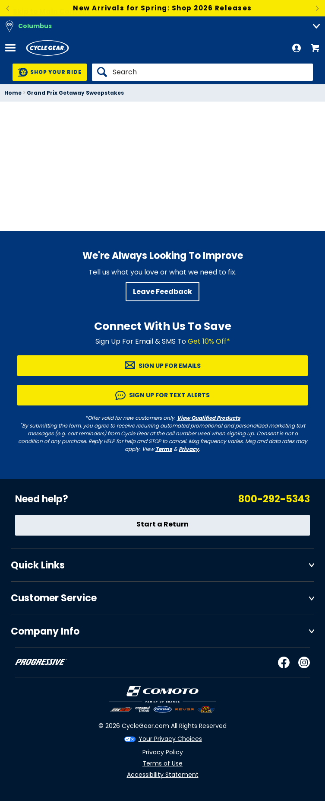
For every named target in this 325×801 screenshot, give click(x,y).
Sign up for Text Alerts (169, 395)
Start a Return (162, 524)
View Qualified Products (208, 417)
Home (13, 92)
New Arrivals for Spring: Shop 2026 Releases (162, 8)
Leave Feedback (162, 292)
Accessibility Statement (163, 774)
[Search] (202, 72)
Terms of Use (162, 763)
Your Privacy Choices (170, 738)
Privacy (189, 449)
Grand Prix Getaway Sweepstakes (75, 92)
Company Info (45, 631)
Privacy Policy (162, 752)
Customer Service (54, 598)
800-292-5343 (274, 499)
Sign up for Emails (170, 365)
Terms (163, 449)
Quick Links (38, 565)
